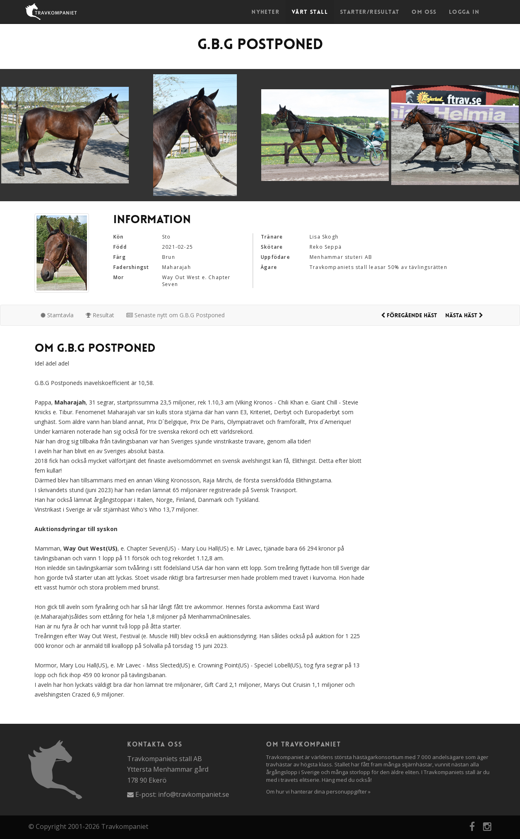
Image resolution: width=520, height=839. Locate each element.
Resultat (100, 315)
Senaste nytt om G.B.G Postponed (175, 315)
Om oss (424, 11)
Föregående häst (409, 315)
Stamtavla (57, 315)
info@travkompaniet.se (193, 794)
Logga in (464, 11)
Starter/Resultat (369, 11)
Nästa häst (464, 315)
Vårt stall (310, 11)
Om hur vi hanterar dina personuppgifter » (318, 791)
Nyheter (265, 11)
